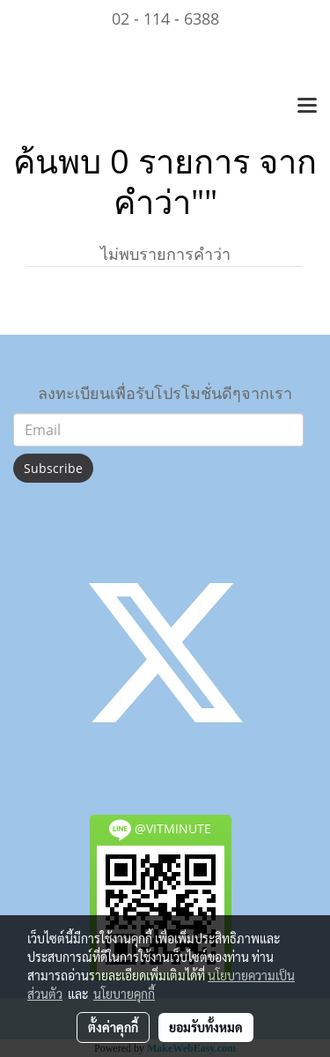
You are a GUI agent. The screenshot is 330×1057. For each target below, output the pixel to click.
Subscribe (53, 468)
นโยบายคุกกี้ (124, 994)
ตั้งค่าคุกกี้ (113, 1027)
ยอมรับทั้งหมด (206, 1027)
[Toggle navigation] (307, 106)
